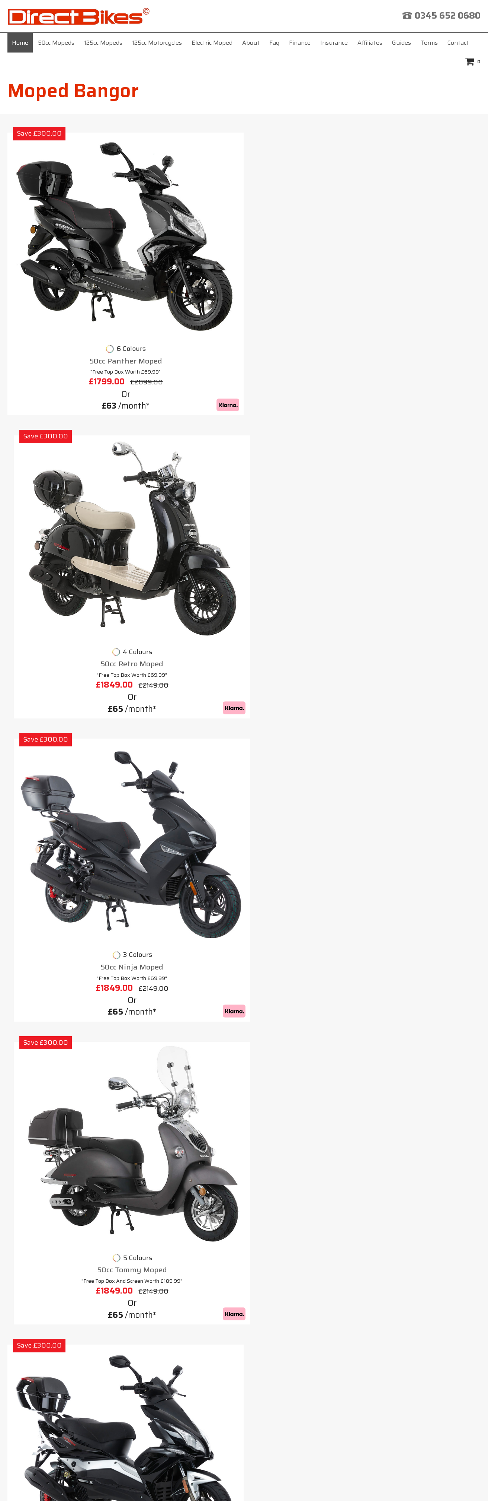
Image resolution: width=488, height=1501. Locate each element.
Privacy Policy (357, 1303)
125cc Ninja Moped (304, 636)
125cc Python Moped (304, 443)
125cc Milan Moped (184, 443)
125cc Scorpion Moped (425, 443)
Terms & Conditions (282, 1303)
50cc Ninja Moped (304, 250)
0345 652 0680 (448, 16)
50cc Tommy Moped (425, 250)
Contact (458, 42)
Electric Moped (212, 42)
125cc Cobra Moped (425, 829)
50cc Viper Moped (63, 443)
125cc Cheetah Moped (63, 829)
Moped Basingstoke (52, 1267)
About (251, 42)
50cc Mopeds (56, 42)
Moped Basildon (46, 1254)
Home (20, 42)
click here (283, 1410)
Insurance (334, 42)
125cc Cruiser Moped (183, 636)
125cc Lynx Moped (183, 829)
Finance (300, 42)
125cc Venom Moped (304, 829)
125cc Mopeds (103, 42)
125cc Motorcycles (157, 42)
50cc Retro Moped (183, 250)
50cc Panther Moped (62, 250)
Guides (401, 42)
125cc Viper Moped (425, 636)
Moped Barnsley (47, 1227)
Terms (429, 42)
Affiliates (369, 42)
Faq (274, 42)
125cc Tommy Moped (63, 636)
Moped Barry (42, 1241)
